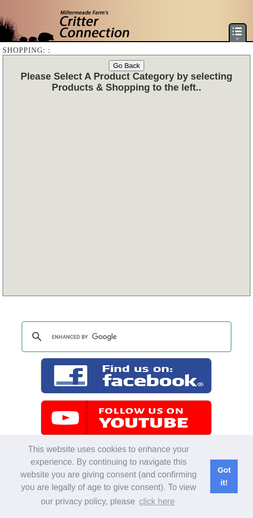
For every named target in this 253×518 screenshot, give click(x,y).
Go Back (126, 66)
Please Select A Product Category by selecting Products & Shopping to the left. (126, 82)
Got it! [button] (224, 476)
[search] (125, 336)
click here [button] (157, 501)
